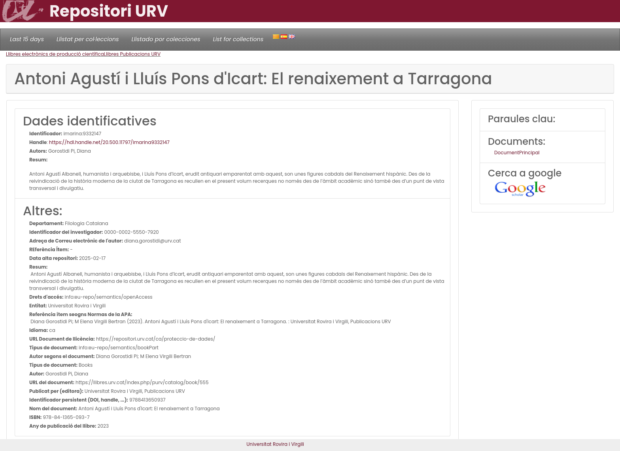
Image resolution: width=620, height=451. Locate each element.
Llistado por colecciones (166, 39)
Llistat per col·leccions (88, 39)
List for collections (238, 39)
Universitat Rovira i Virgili (275, 444)
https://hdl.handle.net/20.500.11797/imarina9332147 (109, 142)
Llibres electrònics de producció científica (55, 54)
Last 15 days (27, 39)
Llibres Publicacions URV (132, 54)
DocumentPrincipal (516, 152)
